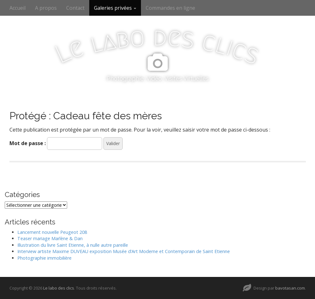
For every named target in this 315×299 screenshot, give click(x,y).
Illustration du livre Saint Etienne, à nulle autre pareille (72, 245)
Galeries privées (115, 7)
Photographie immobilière (44, 258)
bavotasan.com (290, 288)
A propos (46, 7)
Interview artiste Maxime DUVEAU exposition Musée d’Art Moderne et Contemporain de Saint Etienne (123, 251)
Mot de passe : (55, 143)
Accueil (17, 7)
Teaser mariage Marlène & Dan (50, 238)
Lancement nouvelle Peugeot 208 (52, 232)
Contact (75, 7)
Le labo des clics (58, 288)
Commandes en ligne (170, 7)
